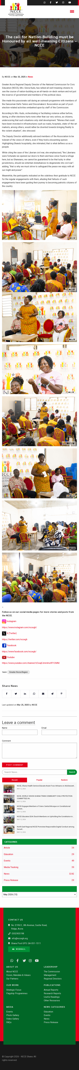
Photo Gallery (12, 1015)
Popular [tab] (39, 794)
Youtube (11, 664)
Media (9, 1007)
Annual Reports (51, 990)
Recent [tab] (14, 794)
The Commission (52, 972)
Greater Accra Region (18, 679)
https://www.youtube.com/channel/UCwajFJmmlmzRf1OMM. (31, 670)
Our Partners (12, 979)
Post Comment (14, 765)
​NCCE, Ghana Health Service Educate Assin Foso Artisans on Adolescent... (46, 786)
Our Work (12, 985)
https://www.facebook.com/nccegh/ (19, 658)
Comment (6, 741)
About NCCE (12, 972)
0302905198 (18, 933)
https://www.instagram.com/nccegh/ (19, 634)
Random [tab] (64, 794)
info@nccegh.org (20, 938)
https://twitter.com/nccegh (14, 646)
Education (48, 1012)
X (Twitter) (12, 640)
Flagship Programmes (16, 993)
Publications (52, 985)
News (30, 77)
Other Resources (52, 1000)
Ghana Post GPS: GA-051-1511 (26, 943)
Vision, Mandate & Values (18, 975)
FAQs (8, 1022)
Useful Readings (52, 997)
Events (9, 1012)
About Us (12, 967)
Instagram (11, 628)
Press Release (51, 1022)
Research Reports (52, 993)
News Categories (54, 1007)
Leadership (51, 967)
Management (50, 975)
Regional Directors (53, 979)
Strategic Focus (13, 990)
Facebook (11, 652)
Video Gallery (12, 1019)
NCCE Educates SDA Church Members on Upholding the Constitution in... (45, 816)
